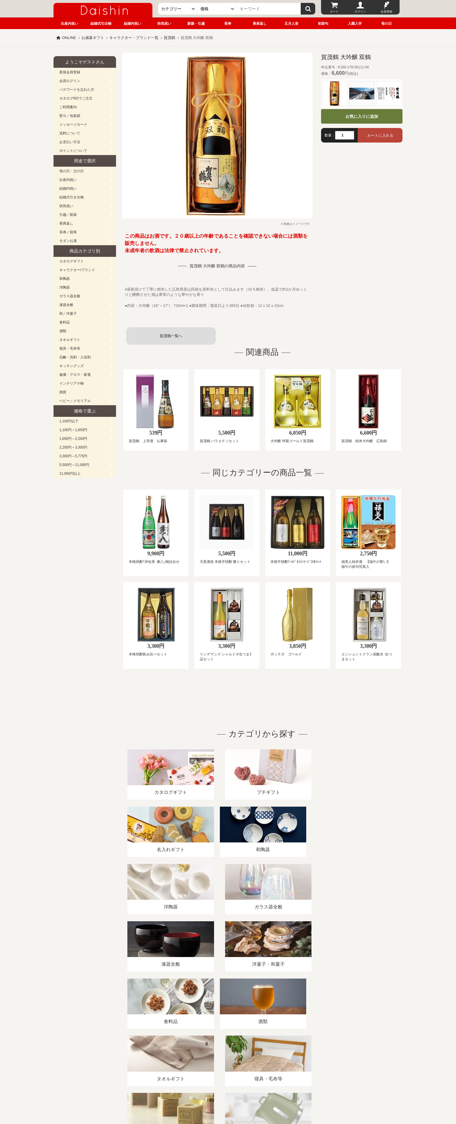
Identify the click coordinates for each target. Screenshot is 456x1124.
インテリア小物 (71, 383)
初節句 (323, 24)
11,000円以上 (70, 474)
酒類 (62, 331)
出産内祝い (69, 24)
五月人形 (291, 24)
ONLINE (69, 37)
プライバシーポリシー (225, 1057)
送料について (69, 133)
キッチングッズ (71, 366)
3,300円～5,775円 (73, 456)
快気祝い (164, 24)
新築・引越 (196, 24)
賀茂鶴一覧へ (171, 336)
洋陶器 (64, 287)
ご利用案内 (68, 107)
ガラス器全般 (69, 296)
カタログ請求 (264, 1057)
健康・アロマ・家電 (75, 375)
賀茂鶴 (169, 37)
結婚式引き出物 (71, 197)
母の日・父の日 (71, 171)
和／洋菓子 (68, 314)
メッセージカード (73, 124)
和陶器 (64, 279)
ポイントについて (73, 151)
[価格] (217, 9)
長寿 (227, 24)
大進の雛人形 (228, 1095)
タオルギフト (69, 340)
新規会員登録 (69, 72)
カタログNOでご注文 (75, 98)
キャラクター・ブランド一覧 (133, 37)
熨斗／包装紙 (69, 116)
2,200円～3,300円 (73, 447)
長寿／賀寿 (68, 232)
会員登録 (386, 11)
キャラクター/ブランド (77, 270)
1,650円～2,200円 (73, 439)
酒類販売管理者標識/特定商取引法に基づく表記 (156, 1057)
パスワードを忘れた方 (76, 90)
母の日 (386, 24)
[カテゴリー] (177, 9)
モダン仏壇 (68, 241)
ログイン (360, 11)
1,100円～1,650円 (73, 430)
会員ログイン (69, 81)
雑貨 (62, 392)
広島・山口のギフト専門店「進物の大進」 (228, 1088)
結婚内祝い (132, 24)
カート (334, 11)
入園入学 (355, 24)
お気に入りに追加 (361, 116)
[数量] (344, 135)
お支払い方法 (69, 142)
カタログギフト (71, 261)
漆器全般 (66, 305)
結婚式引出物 (100, 24)
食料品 (64, 322)
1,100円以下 (69, 421)
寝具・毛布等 (69, 348)
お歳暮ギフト (92, 37)
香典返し (260, 24)
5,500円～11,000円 (74, 465)
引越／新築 (68, 215)
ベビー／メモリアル (75, 401)
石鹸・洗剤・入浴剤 (75, 357)
